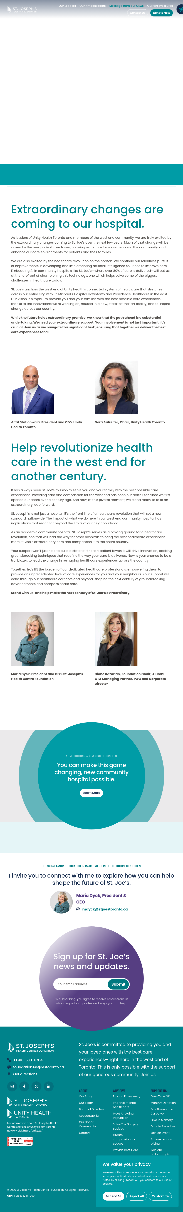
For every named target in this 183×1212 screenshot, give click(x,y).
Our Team (86, 1103)
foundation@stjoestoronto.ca (35, 1067)
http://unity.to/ (33, 1130)
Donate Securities (163, 1126)
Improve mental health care (124, 1105)
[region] (137, 1181)
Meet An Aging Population (123, 1115)
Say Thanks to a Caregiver (162, 1111)
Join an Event (160, 1133)
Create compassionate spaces (124, 1139)
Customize (160, 1196)
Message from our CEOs (126, 6)
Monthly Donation (163, 1103)
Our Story (85, 1096)
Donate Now (161, 13)
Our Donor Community (87, 1124)
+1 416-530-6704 (25, 1060)
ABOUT (83, 1090)
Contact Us (137, 13)
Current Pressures (160, 6)
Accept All (113, 1196)
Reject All (136, 1196)
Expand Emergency (126, 1096)
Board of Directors (92, 1109)
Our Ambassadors (93, 6)
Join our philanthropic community (160, 1154)
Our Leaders (67, 6)
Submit (118, 984)
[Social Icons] (12, 1086)
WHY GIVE (119, 1090)
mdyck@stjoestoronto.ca (102, 909)
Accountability (89, 1116)
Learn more (91, 792)
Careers (84, 1133)
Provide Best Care (125, 1150)
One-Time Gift (161, 1096)
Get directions (22, 1074)
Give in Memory (162, 1120)
